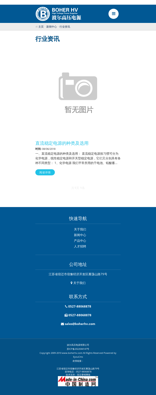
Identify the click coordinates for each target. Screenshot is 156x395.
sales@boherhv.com (80, 324)
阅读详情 (45, 172)
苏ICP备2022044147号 (78, 348)
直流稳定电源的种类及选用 (61, 143)
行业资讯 (65, 26)
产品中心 (80, 241)
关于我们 (80, 229)
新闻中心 (51, 26)
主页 (41, 26)
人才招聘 (80, 246)
